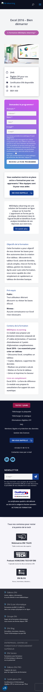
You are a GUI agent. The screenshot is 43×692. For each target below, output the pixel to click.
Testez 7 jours (21, 405)
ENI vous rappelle (20, 193)
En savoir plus (21, 229)
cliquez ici (28, 157)
